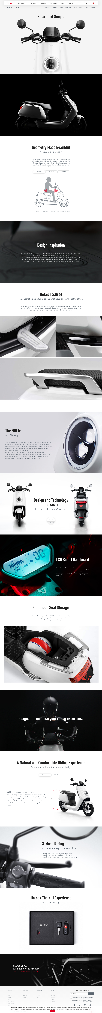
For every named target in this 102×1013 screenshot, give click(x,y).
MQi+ (9, 997)
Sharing (24, 997)
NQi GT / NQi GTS (12, 993)
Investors (53, 995)
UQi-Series (10, 1005)
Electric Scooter (22, 3)
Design (75, 7)
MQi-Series (11, 1003)
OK (52, 1011)
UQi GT (10, 999)
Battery (61, 7)
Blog (38, 997)
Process (81, 7)
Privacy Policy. (89, 1001)
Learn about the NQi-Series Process (25, 972)
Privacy (52, 999)
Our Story (53, 993)
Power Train (68, 7)
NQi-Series (11, 1001)
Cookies (53, 1001)
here (48, 1011)
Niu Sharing (43, 3)
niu (10, 3)
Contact (53, 997)
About (62, 3)
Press (38, 995)
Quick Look (46, 7)
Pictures (93, 7)
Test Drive (70, 3)
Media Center (53, 3)
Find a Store (33, 3)
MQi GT (10, 995)
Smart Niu (54, 7)
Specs (87, 7)
